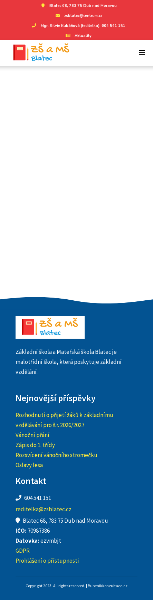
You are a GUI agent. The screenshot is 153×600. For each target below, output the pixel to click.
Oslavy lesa (29, 465)
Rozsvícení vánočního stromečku (56, 455)
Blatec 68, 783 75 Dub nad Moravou (78, 5)
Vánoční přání (32, 435)
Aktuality (78, 35)
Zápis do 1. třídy (35, 445)
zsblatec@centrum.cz (78, 15)
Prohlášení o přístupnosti (47, 560)
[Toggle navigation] (142, 53)
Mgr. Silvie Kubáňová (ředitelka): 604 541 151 (77, 25)
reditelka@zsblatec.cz (43, 509)
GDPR (23, 550)
